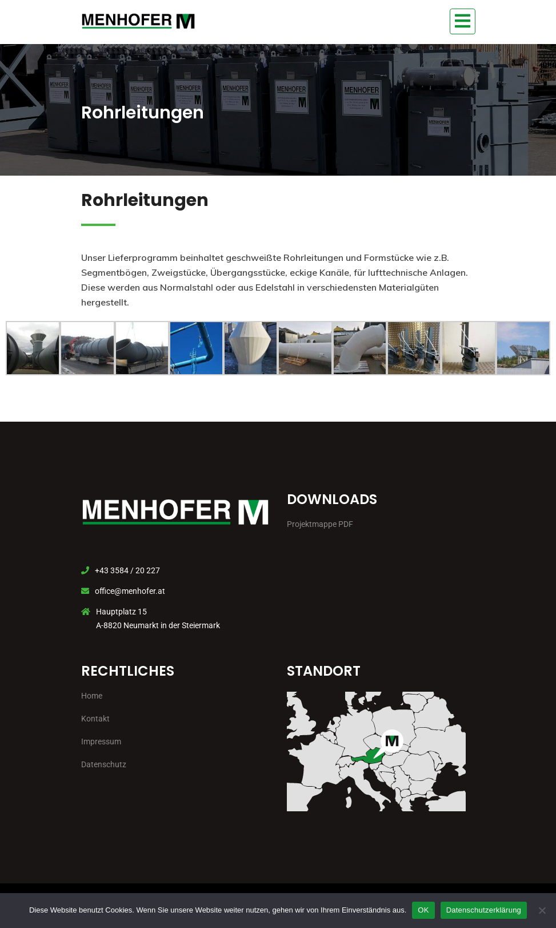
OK (423, 910)
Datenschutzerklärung (483, 910)
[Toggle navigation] (462, 21)
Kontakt (95, 718)
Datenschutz (103, 764)
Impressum (101, 741)
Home (91, 695)
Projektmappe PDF (320, 524)
